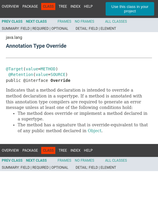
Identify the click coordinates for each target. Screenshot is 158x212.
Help (88, 6)
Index (76, 6)
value (32, 69)
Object (95, 130)
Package (30, 6)
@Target (14, 69)
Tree (63, 6)
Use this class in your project (130, 8)
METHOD (48, 69)
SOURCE (58, 74)
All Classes (116, 21)
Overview (10, 6)
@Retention (20, 74)
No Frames (84, 21)
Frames (64, 21)
